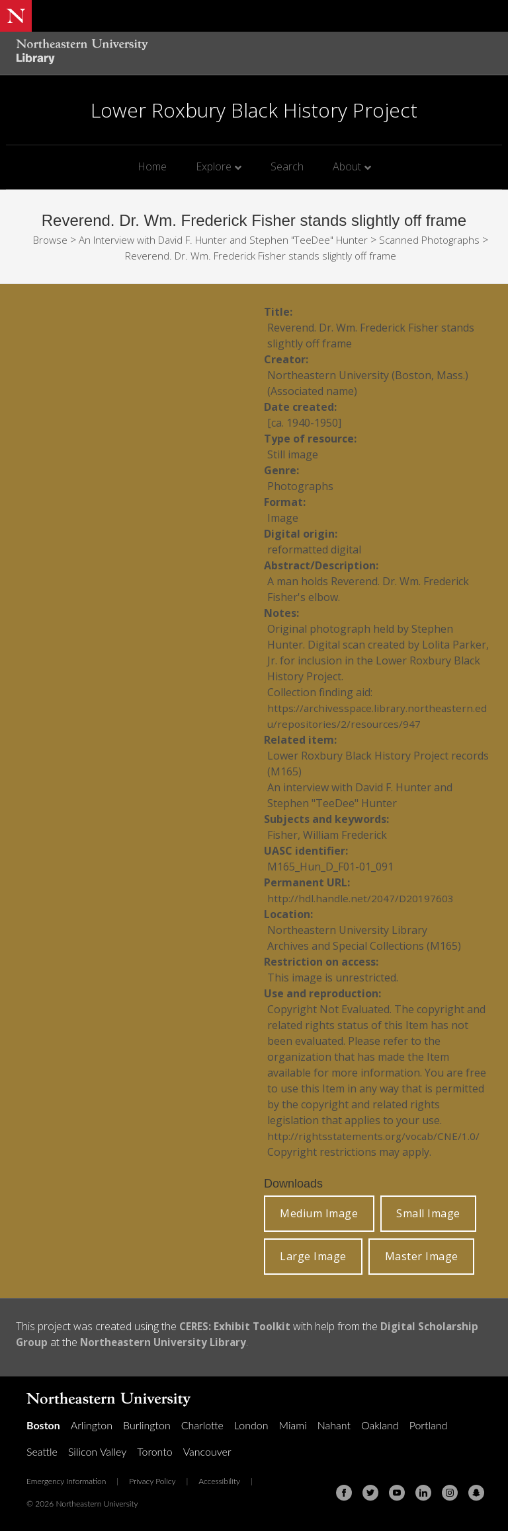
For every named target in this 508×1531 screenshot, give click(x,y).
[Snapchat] (476, 1493)
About (347, 166)
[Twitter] (370, 1493)
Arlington (91, 1425)
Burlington (147, 1425)
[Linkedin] (423, 1493)
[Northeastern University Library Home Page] (82, 53)
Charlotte (202, 1425)
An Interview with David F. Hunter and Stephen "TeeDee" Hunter (258, 239)
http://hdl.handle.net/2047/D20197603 (361, 898)
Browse (78, 239)
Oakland (380, 1425)
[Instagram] (450, 1493)
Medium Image (319, 1213)
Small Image (428, 1213)
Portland (428, 1425)
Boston (43, 1425)
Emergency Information (66, 1481)
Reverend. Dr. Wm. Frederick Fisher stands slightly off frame (297, 255)
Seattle (42, 1451)
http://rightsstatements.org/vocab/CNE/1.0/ (375, 1136)
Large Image (313, 1256)
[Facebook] (344, 1493)
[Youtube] (397, 1493)
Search (287, 166)
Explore (214, 166)
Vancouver (207, 1451)
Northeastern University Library (166, 1342)
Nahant (334, 1425)
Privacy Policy (152, 1481)
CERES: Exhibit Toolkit (236, 1326)
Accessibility (219, 1481)
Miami (293, 1425)
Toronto (154, 1451)
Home (152, 166)
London (251, 1425)
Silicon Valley (97, 1451)
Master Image (421, 1256)
